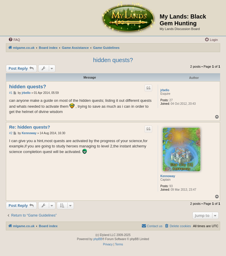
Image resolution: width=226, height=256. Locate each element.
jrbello (164, 90)
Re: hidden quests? (29, 126)
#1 (10, 92)
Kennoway (167, 176)
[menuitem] (14, 39)
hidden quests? (113, 60)
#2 (10, 133)
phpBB (97, 239)
